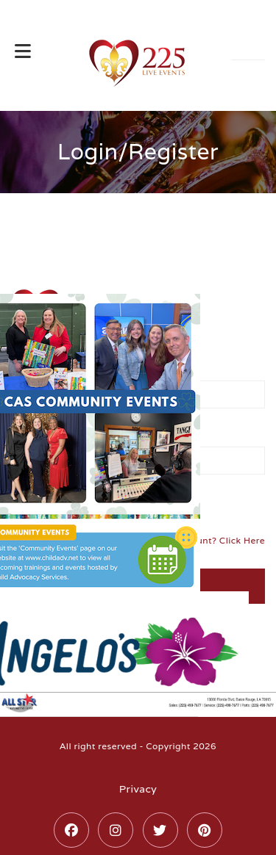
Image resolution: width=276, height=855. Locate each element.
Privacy (138, 789)
